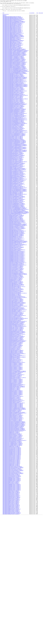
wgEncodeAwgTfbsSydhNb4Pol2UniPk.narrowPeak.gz (11, 519)
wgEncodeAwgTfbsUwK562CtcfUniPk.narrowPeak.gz (11, 607)
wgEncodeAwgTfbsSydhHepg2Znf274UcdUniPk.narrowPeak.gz (12, 414)
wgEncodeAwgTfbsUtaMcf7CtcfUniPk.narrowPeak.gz (11, 565)
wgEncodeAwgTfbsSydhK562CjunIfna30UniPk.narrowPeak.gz (12, 436)
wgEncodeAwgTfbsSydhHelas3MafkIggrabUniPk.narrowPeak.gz (13, 360)
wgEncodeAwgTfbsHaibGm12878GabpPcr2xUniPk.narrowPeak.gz (13, 98)
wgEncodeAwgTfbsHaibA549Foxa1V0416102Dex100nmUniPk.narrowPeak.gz (15, 65)
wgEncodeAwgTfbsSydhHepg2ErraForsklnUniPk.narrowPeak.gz (13, 392)
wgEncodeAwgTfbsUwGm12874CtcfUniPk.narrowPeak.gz (12, 586)
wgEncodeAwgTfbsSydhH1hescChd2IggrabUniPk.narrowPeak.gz (13, 318)
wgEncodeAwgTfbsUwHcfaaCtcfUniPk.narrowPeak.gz (11, 591)
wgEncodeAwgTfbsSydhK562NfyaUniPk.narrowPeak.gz (11, 466)
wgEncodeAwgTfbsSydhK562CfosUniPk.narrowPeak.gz (11, 433)
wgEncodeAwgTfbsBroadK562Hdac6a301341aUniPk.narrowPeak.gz (13, 43)
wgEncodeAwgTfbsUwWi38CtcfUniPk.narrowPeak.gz (11, 616)
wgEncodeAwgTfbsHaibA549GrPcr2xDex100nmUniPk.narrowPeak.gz (13, 69)
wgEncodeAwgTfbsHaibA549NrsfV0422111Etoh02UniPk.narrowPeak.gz (14, 70)
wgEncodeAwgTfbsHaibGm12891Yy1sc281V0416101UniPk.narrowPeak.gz (14, 130)
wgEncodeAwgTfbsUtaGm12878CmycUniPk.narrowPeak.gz (12, 539)
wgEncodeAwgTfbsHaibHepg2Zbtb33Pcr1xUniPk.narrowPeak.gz (13, 197)
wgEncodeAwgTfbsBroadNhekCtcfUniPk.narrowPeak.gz (12, 53)
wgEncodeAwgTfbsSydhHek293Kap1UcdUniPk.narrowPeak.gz (12, 335)
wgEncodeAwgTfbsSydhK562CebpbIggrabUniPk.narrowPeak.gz (13, 432)
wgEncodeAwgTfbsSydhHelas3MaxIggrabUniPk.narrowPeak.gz (13, 361)
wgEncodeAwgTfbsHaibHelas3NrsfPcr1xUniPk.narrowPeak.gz (13, 164)
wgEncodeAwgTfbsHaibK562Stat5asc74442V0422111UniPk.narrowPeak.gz (15, 224)
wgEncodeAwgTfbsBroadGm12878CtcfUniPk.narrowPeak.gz (12, 21)
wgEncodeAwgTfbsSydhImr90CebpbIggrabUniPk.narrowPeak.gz (13, 419)
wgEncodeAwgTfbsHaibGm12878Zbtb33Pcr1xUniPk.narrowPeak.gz (13, 123)
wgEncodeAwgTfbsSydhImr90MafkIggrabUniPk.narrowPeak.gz (13, 421)
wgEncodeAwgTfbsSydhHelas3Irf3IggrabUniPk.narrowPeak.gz (13, 359)
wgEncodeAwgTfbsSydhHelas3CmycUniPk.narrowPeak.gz (12, 350)
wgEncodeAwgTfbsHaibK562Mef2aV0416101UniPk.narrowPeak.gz (13, 213)
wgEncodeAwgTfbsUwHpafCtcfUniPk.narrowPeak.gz (11, 602)
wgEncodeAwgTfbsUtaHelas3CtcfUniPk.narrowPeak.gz (12, 549)
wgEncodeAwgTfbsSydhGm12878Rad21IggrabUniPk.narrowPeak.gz (13, 288)
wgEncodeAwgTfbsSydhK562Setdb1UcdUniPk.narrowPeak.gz (12, 481)
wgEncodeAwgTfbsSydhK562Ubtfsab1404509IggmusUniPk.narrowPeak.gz (14, 495)
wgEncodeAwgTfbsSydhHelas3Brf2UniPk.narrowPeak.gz (12, 345)
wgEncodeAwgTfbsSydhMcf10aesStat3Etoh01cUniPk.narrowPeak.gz (14, 515)
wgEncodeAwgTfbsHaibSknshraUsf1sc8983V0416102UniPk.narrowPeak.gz (15, 249)
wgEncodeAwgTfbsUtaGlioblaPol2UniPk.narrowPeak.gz (12, 538)
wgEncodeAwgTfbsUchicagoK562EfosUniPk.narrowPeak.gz (12, 530)
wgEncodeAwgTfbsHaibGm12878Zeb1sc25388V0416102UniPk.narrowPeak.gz (15, 124)
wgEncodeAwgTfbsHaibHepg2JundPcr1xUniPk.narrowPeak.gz (12, 178)
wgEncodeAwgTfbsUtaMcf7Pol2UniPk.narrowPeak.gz (11, 568)
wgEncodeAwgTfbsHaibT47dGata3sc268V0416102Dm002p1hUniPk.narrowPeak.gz (16, 255)
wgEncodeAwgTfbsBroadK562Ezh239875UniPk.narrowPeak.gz (12, 41)
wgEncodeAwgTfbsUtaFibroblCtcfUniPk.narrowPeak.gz (12, 536)
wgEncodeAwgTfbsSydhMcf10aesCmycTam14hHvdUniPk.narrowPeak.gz (14, 509)
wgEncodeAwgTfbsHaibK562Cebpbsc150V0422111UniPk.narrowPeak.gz (14, 203)
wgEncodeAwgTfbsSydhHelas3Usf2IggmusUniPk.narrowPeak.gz (13, 380)
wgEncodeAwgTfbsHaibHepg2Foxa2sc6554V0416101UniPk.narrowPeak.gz (14, 174)
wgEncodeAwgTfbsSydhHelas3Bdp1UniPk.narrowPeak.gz (12, 342)
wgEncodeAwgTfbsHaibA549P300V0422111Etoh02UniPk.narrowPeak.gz (14, 71)
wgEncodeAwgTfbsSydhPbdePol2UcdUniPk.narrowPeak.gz (12, 524)
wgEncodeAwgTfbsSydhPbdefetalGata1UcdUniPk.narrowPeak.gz (13, 525)
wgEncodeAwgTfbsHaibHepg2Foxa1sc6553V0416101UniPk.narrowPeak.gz (14, 172)
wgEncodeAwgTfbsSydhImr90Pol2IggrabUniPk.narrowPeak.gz (13, 422)
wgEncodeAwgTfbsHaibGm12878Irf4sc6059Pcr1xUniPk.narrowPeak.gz (14, 99)
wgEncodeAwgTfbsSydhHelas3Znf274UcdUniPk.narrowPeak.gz (13, 383)
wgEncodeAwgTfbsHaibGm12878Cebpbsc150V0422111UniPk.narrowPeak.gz (15, 93)
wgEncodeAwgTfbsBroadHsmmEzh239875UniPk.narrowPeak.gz (12, 34)
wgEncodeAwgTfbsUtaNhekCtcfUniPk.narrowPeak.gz (11, 569)
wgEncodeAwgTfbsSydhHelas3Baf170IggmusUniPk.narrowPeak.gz (13, 341)
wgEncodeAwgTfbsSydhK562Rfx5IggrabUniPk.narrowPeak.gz (12, 478)
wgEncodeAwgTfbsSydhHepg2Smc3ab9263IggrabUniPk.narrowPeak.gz (14, 409)
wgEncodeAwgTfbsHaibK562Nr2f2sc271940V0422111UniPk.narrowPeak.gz (15, 214)
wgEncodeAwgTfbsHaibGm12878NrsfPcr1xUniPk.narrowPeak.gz (13, 104)
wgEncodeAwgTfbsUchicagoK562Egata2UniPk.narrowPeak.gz (12, 531)
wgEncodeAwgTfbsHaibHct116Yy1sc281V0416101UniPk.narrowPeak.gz (14, 161)
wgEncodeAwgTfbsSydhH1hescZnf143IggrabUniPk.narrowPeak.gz (13, 332)
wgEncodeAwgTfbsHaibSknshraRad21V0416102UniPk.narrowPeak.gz (14, 248)
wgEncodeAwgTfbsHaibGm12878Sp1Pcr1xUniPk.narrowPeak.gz (13, 116)
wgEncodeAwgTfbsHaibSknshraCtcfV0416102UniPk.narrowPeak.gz (13, 246)
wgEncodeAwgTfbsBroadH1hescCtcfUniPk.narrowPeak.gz (12, 23)
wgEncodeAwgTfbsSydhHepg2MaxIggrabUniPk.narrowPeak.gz (12, 399)
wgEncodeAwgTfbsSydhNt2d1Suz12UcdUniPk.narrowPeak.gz (12, 520)
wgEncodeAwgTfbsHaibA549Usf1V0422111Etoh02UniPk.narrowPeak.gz (14, 79)
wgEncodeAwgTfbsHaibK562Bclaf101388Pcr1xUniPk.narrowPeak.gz (14, 201)
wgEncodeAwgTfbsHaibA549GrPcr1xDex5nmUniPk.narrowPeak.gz (13, 67)
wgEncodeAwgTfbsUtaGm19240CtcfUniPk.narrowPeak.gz (12, 545)
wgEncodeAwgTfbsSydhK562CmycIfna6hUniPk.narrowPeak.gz (12, 439)
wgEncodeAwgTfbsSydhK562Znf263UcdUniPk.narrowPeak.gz (12, 498)
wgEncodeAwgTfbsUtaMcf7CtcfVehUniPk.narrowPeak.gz (12, 566)
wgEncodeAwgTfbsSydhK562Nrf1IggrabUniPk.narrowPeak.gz (12, 468)
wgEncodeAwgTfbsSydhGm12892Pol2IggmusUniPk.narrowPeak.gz (13, 303)
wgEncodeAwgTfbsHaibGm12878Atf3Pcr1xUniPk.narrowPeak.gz (13, 88)
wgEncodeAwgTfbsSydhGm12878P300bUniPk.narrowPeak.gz (12, 283)
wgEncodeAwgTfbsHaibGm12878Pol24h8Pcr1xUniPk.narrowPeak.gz (13, 110)
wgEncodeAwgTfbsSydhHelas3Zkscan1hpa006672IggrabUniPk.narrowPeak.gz (15, 381)
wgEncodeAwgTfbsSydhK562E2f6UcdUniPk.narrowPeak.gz (12, 448)
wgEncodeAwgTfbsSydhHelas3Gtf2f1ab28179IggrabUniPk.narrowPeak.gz (15, 356)
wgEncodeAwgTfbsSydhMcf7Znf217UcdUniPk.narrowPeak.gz (12, 504)
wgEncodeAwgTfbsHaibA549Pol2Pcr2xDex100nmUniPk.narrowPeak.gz (14, 72)
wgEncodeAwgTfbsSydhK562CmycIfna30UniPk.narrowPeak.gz (12, 440)
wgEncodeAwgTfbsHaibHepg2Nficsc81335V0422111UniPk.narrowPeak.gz (14, 181)
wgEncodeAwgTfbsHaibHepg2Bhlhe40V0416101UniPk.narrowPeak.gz (14, 167)
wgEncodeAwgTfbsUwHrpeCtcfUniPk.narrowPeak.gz (11, 605)
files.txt (4, 17)
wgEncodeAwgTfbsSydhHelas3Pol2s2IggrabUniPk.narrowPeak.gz (13, 368)
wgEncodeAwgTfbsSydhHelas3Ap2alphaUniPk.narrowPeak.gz (12, 339)
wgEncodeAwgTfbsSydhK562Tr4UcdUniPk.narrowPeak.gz (12, 493)
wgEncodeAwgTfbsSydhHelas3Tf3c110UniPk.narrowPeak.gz (12, 379)
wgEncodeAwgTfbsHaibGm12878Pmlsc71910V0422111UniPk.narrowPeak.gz (15, 108)
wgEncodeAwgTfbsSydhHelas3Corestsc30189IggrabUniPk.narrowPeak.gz (15, 351)
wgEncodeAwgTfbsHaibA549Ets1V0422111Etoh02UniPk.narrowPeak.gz (14, 63)
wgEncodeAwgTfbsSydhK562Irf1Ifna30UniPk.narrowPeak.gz (12, 456)
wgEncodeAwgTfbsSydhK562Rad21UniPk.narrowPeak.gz (12, 477)
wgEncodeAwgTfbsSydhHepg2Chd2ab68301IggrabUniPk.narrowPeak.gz (14, 389)
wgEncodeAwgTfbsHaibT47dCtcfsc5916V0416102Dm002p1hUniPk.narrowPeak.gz (16, 250)
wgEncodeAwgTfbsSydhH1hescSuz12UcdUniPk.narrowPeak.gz (12, 329)
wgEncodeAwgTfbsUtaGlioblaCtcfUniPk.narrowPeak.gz (12, 537)
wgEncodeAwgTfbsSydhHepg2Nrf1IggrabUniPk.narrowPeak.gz (13, 402)
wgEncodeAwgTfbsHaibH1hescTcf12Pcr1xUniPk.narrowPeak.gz (13, 157)
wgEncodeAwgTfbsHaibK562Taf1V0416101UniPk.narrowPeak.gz (13, 225)
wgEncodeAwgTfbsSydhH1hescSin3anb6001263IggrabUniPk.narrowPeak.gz (15, 328)
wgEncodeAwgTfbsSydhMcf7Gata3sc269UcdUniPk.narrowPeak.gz (13, 502)
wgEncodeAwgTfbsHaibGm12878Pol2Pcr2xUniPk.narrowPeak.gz (13, 109)
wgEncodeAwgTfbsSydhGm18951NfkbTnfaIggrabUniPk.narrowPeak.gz (14, 309)
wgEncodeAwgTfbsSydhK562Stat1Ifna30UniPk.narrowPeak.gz (13, 484)
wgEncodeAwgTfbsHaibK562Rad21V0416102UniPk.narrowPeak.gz (13, 219)
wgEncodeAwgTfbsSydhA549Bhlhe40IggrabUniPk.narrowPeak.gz (13, 258)
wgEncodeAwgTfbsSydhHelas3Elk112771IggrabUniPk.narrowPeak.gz (14, 355)
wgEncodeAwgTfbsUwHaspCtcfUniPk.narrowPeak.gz (11, 589)
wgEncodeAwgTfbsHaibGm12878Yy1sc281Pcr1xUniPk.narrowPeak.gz (14, 122)
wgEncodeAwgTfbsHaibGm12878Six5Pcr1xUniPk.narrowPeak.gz (13, 115)
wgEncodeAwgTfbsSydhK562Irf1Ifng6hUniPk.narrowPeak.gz (12, 457)
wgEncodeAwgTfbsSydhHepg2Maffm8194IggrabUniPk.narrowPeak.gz (14, 397)
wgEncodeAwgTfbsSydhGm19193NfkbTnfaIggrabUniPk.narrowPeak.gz (14, 313)
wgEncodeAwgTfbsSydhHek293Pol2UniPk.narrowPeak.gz (12, 336)
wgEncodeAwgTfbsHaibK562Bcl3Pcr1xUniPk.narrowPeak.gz (12, 200)
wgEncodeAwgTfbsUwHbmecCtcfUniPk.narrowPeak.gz (11, 590)
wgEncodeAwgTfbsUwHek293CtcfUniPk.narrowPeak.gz (11, 595)
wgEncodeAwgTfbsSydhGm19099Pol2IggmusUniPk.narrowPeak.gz (13, 312)
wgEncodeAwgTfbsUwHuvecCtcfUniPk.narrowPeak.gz (11, 606)
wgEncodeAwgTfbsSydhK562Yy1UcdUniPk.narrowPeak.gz (12, 496)
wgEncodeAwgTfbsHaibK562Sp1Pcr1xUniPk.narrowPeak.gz (12, 222)
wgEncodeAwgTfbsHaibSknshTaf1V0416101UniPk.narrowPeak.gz (13, 245)
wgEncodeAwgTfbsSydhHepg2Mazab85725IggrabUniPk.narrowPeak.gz (14, 400)
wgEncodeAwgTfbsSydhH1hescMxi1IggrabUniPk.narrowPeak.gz (13, 325)
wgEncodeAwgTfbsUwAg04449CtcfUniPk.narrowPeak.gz (12, 573)
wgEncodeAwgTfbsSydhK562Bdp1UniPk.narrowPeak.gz (11, 427)
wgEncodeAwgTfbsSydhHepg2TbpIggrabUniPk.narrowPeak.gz (12, 411)
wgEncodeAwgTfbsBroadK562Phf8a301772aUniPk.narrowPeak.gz (13, 45)
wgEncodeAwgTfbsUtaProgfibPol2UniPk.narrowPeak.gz (12, 571)
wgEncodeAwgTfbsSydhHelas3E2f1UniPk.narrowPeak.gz (12, 352)
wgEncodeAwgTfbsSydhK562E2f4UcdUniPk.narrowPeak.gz (12, 447)
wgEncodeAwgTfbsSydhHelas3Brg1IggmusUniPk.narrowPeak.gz (13, 346)
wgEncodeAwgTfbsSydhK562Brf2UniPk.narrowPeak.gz (11, 430)
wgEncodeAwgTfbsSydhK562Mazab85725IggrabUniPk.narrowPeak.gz (14, 463)
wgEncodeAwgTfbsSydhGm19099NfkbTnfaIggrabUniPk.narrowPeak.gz (14, 311)
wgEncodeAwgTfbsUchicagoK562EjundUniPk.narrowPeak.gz (12, 534)
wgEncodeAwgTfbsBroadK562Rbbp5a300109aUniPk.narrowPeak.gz (13, 48)
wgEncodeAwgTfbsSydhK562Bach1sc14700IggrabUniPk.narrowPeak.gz (14, 426)
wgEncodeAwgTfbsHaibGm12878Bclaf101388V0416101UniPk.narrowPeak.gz (15, 92)
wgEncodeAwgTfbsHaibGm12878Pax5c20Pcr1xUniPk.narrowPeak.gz (13, 106)
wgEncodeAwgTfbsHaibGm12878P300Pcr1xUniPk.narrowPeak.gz (13, 105)
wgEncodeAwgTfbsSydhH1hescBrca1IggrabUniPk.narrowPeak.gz (13, 315)
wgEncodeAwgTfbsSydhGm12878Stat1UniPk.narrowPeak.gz (12, 291)
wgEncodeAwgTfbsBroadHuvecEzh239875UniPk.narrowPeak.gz (13, 37)
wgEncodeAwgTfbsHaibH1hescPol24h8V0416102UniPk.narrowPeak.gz (14, 146)
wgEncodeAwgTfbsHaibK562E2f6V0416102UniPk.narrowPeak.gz (13, 205)
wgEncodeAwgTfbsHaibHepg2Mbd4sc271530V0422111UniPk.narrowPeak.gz (15, 179)
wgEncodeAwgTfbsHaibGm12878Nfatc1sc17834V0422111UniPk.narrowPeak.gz (15, 102)
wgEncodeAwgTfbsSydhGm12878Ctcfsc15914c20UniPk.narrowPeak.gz (14, 270)
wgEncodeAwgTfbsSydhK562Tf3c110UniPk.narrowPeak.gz (12, 492)
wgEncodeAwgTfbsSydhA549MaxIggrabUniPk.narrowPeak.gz (12, 260)
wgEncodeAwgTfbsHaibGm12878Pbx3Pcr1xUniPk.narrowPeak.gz (13, 107)
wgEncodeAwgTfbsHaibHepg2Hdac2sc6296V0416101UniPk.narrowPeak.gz (14, 176)
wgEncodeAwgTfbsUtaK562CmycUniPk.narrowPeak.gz (11, 556)
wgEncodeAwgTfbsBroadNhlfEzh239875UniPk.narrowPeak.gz (12, 56)
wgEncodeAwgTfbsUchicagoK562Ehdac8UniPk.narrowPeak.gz (12, 532)
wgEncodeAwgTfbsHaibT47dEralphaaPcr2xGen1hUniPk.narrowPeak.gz (14, 252)
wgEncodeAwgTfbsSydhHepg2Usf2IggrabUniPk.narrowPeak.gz (13, 413)
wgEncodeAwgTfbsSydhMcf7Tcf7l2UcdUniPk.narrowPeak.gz (12, 503)
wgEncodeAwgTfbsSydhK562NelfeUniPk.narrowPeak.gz (12, 464)
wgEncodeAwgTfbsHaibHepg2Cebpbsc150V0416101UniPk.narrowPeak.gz (14, 168)
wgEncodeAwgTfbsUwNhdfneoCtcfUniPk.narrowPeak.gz (12, 610)
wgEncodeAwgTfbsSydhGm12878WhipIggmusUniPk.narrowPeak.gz (13, 296)
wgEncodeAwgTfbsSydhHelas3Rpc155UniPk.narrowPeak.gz (12, 372)
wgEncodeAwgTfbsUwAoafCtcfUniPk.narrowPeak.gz (11, 577)
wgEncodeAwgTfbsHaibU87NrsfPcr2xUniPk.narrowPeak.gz (12, 256)
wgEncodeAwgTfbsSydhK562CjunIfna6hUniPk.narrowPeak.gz (12, 435)
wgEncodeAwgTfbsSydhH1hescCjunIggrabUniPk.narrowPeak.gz (13, 319)
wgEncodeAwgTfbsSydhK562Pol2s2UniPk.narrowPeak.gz (12, 476)
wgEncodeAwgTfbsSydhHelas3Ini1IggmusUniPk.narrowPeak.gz (13, 358)
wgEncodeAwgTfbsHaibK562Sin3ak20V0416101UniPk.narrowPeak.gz (14, 220)
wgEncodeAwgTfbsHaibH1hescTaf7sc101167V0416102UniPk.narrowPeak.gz (15, 156)
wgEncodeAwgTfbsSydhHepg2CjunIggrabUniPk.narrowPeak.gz (13, 390)
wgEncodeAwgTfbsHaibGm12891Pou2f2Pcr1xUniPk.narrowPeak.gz (13, 127)
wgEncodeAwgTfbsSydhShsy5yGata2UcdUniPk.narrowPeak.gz (12, 527)
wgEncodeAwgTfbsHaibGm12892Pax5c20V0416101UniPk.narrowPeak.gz (14, 131)
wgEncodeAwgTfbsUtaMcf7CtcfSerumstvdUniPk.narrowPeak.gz (13, 564)
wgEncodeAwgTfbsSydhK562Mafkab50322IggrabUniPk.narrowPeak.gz (14, 461)
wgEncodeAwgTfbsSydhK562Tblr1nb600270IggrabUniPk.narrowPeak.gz (14, 490)
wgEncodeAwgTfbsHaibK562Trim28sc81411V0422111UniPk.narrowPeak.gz (15, 229)
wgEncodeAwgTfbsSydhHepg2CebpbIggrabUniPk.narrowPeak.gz (13, 388)
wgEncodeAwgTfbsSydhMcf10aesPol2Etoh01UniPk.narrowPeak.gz (13, 511)
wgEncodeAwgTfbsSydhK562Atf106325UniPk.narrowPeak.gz (12, 425)
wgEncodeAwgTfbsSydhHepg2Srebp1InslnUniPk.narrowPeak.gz (13, 410)
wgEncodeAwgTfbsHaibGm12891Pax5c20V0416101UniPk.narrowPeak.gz (14, 125)
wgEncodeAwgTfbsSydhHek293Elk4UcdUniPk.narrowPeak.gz (12, 334)
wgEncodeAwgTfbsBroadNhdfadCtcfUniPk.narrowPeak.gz (12, 51)
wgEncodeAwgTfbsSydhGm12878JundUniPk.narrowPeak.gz (12, 275)
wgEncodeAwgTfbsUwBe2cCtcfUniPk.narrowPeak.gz (11, 578)
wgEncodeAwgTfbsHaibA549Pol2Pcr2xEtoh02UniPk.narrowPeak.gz (13, 73)
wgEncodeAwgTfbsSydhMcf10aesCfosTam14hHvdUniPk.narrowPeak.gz (14, 506)
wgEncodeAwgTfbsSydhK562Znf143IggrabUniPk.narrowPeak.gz (13, 497)
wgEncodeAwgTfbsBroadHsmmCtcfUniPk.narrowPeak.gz (12, 33)
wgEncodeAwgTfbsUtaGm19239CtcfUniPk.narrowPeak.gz (12, 544)
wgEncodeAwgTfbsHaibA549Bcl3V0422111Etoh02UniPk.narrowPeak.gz (14, 59)
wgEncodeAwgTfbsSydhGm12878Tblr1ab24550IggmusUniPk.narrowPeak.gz (15, 293)
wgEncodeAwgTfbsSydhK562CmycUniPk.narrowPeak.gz (11, 444)
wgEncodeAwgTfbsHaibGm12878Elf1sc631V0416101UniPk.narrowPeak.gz (14, 95)
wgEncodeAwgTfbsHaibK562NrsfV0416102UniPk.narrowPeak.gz (13, 215)
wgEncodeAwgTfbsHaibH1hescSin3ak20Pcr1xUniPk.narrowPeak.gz (13, 150)
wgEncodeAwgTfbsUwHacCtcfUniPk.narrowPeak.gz (11, 588)
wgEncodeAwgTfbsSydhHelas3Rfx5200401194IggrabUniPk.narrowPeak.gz (15, 371)
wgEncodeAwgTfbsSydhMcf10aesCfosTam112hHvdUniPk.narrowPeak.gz (14, 507)
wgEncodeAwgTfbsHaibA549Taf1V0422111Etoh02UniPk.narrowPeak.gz (14, 75)
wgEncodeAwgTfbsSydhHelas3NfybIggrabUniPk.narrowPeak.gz (13, 365)
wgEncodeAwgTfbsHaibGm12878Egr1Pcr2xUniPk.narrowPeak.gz (13, 94)
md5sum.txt (4, 18)
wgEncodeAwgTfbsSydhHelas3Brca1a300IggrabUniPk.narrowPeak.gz (14, 343)
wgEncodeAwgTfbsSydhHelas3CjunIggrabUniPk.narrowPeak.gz (13, 349)
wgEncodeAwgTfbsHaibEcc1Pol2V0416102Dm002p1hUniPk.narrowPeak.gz (14, 87)
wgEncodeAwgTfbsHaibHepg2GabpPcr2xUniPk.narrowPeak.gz (12, 175)
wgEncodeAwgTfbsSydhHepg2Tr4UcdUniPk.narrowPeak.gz (12, 412)
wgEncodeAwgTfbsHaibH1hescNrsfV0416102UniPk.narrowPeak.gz (13, 144)
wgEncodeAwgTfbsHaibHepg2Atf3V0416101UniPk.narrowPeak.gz (13, 166)
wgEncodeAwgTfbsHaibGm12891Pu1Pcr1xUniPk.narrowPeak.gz (13, 128)
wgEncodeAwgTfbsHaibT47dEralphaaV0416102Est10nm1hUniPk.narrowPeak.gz (15, 253)
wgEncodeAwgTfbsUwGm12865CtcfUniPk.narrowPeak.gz (12, 583)
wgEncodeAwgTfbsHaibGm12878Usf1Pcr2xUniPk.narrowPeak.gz (13, 121)
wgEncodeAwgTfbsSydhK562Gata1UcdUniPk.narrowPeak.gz (12, 450)
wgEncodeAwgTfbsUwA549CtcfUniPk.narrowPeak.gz (11, 572)
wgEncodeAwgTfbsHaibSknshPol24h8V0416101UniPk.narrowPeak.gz (14, 243)
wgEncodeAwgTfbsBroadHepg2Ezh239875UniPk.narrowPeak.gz (13, 30)
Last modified (31, 15)
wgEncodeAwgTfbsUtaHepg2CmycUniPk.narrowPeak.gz (11, 551)
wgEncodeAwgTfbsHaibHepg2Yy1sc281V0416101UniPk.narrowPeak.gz (14, 195)
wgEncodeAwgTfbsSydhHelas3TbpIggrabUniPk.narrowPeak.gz (13, 376)
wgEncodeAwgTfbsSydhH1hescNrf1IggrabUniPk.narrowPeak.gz (13, 326)
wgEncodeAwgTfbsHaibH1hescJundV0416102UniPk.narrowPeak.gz (13, 142)
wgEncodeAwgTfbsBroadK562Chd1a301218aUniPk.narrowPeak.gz (13, 39)
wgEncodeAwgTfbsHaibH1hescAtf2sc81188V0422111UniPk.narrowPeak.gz (15, 135)
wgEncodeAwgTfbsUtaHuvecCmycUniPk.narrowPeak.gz (11, 554)
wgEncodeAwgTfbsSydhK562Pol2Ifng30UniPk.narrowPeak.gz (12, 472)
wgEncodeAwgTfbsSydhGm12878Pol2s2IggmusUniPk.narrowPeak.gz (13, 286)
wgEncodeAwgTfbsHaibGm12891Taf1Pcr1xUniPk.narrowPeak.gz (13, 129)
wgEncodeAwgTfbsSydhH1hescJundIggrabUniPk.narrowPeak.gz (13, 322)
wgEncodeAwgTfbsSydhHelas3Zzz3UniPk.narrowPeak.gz (12, 384)
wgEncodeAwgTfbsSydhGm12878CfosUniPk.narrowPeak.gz (12, 267)
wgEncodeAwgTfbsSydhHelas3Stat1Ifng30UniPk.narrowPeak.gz (13, 374)
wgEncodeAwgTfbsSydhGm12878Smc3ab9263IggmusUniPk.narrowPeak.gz (14, 290)
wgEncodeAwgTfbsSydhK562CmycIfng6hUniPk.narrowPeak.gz (12, 441)
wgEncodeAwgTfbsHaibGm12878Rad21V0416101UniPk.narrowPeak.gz (14, 113)
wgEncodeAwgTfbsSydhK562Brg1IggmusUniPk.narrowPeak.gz (12, 431)
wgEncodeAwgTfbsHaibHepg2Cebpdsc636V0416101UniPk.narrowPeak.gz (14, 169)
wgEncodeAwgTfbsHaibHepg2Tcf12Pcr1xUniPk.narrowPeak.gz (13, 192)
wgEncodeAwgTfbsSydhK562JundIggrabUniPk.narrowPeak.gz (12, 458)
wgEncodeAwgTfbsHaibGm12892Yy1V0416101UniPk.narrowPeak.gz (13, 134)
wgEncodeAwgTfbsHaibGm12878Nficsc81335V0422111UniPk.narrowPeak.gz (15, 103)
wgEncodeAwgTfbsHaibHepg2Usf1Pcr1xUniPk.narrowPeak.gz (12, 194)
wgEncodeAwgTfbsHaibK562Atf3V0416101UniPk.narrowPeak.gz (13, 199)
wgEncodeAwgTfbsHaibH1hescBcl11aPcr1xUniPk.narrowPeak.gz (13, 137)
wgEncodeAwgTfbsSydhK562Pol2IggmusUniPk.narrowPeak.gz (12, 473)
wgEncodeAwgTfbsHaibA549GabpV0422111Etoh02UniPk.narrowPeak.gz (14, 66)
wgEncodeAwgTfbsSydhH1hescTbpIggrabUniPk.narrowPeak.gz (13, 330)
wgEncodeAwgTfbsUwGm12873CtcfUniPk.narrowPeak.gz (12, 585)
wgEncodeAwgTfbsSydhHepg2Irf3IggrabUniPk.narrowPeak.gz (13, 395)
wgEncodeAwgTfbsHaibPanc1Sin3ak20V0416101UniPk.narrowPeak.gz (14, 236)
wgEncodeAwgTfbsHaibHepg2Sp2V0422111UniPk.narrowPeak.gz (13, 190)
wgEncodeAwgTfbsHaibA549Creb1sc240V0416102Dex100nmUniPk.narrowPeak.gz (16, 60)
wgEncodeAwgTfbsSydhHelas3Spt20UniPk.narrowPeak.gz (12, 373)
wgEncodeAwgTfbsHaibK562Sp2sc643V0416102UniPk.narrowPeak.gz (14, 223)
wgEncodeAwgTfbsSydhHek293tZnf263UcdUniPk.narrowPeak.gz (13, 338)
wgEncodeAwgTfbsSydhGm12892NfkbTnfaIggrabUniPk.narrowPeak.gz (14, 302)
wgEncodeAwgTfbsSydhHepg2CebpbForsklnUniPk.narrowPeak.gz (13, 387)
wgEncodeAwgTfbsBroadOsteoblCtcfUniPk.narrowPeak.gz (12, 57)
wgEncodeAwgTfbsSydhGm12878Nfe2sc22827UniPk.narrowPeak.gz (13, 278)
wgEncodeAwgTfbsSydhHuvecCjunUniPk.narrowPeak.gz (12, 416)
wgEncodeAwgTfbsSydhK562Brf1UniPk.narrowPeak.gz (11, 429)
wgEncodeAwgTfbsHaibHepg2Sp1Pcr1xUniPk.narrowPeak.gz (12, 189)
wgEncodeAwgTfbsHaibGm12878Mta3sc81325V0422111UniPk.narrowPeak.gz (15, 101)
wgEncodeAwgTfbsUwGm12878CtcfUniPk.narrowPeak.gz (12, 587)
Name (3, 15)
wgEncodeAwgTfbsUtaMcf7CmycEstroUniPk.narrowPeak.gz (12, 559)
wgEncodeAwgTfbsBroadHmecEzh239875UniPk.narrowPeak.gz (12, 32)
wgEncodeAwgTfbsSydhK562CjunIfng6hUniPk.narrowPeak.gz (12, 437)
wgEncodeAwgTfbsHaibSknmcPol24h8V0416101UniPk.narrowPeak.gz (14, 241)
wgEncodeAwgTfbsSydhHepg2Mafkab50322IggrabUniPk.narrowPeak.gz (14, 398)
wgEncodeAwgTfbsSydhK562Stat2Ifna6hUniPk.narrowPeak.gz (13, 487)
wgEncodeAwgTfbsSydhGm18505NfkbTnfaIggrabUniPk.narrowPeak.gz (14, 306)
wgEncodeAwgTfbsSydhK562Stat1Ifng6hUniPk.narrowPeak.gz (13, 485)
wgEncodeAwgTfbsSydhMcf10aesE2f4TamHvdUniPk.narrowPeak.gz (13, 510)
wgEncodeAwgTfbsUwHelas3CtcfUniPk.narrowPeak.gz (11, 596)
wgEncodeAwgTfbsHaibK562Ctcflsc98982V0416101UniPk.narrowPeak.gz (14, 204)
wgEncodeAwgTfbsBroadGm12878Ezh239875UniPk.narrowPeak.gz (13, 22)
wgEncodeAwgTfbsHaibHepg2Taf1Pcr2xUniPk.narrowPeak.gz (12, 191)
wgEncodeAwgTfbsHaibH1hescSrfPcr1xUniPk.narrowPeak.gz (12, 154)
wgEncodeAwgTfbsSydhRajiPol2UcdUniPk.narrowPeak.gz (12, 526)
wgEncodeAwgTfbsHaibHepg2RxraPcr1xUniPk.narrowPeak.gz (12, 187)
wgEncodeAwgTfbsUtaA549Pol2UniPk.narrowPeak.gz (11, 535)
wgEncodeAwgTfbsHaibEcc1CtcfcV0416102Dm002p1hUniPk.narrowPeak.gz (15, 81)
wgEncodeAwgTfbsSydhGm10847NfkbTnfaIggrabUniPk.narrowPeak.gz (14, 263)
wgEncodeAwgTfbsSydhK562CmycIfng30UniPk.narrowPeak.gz (12, 442)
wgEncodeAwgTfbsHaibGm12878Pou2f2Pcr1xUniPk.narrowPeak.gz (13, 111)
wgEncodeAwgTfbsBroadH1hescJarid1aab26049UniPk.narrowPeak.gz (14, 25)
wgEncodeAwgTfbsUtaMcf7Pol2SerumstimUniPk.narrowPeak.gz (13, 567)
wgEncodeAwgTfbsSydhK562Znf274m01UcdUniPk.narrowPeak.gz (13, 500)
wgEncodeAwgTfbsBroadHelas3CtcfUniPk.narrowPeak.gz (12, 27)
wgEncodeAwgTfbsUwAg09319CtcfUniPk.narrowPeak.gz (12, 575)
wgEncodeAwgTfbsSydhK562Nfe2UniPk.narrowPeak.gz (11, 465)
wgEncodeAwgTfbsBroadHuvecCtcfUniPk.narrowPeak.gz (12, 36)
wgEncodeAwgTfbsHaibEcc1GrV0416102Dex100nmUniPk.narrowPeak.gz (14, 86)
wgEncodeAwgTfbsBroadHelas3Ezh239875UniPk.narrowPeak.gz (13, 28)
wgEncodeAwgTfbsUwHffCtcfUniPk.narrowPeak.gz (11, 598)
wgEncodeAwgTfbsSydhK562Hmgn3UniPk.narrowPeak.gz (12, 453)
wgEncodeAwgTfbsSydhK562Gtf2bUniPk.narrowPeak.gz (12, 451)
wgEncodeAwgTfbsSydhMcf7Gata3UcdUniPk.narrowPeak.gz (12, 501)
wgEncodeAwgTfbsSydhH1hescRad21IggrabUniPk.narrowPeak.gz (13, 327)
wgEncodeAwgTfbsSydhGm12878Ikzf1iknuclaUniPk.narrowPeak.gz (13, 274)
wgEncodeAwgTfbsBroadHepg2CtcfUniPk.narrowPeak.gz (12, 29)
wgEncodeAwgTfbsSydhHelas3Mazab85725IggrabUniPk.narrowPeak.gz (14, 362)
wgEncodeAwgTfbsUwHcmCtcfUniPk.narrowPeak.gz (11, 592)
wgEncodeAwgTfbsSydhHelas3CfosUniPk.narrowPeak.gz (12, 347)
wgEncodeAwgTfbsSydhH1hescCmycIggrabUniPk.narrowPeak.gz (13, 320)
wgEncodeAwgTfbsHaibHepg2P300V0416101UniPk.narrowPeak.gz (13, 184)
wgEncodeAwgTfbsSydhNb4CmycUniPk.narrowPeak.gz (11, 517)
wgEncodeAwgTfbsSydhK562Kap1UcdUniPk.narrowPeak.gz (12, 459)
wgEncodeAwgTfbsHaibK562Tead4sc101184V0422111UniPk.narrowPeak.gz (15, 227)
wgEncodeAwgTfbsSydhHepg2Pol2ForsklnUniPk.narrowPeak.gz (13, 405)
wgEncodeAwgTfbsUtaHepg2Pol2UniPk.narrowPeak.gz (11, 553)
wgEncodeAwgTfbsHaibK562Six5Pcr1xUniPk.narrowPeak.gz (12, 221)
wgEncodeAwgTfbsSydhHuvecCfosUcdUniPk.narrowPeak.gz (12, 415)
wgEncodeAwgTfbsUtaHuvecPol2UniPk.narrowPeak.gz (11, 555)
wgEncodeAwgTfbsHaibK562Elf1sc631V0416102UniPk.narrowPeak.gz (14, 207)
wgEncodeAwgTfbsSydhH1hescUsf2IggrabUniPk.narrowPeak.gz (13, 331)
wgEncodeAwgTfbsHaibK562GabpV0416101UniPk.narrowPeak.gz (13, 210)
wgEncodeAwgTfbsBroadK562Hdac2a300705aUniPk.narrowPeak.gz (13, 42)
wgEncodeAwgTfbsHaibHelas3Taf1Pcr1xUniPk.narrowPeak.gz (13, 165)
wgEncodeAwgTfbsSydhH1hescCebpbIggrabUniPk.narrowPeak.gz (13, 316)
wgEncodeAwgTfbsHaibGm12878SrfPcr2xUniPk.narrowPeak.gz (13, 117)
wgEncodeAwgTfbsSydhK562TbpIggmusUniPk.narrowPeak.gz (12, 491)
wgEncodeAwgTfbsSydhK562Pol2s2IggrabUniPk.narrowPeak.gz (13, 475)
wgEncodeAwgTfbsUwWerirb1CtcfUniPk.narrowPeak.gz (12, 615)
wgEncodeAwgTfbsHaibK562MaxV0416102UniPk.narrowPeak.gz (13, 212)
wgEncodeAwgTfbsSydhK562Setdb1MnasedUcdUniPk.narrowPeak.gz (13, 480)
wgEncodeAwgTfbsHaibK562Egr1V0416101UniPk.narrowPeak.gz (13, 206)
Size (37, 15)
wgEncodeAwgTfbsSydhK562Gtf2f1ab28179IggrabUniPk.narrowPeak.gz (14, 452)
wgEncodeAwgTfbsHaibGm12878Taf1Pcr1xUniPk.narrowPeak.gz (13, 119)
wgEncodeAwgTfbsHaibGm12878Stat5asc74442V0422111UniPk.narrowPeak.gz (15, 118)
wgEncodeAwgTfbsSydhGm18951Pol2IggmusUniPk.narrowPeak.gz (13, 310)
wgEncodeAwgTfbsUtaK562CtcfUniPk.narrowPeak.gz (11, 557)
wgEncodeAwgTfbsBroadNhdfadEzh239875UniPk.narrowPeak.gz (13, 52)
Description (41, 15)
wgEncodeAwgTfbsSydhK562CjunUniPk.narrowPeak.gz (11, 438)
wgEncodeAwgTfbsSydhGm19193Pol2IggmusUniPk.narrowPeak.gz (13, 314)
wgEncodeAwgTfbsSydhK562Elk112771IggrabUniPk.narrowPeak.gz (13, 449)
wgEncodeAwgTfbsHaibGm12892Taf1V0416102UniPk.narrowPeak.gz (13, 133)
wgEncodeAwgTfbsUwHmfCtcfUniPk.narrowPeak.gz (11, 601)
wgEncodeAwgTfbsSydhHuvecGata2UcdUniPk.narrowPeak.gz (12, 417)
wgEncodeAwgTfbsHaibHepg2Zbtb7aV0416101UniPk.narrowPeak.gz (13, 196)
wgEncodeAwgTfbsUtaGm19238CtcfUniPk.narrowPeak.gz (12, 543)
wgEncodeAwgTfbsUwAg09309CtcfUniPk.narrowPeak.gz (12, 574)
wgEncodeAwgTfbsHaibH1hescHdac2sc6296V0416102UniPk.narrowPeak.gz (15, 141)
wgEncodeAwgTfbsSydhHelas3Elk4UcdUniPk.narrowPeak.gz (12, 354)
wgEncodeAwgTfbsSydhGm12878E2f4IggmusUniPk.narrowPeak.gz (13, 271)
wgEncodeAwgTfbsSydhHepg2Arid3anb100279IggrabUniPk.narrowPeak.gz (15, 385)
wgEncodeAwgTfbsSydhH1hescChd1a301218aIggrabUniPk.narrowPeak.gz (14, 317)
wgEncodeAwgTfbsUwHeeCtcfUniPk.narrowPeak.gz (11, 594)
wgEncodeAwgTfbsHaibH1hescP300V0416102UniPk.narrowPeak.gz (13, 145)
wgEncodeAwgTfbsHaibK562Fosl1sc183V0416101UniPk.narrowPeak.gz (14, 209)
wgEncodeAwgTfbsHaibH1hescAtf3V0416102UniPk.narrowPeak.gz (13, 136)
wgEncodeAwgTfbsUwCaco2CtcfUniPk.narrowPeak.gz (11, 580)
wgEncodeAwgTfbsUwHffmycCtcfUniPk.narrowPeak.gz (11, 599)
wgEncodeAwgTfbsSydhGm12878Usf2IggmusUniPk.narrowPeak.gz (13, 295)
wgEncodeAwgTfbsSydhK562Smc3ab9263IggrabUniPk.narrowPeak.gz (14, 483)
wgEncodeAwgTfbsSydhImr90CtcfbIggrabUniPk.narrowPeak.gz (13, 420)
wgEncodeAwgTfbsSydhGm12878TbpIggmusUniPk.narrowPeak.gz (13, 294)
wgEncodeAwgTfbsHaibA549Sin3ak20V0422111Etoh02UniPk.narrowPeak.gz (15, 74)
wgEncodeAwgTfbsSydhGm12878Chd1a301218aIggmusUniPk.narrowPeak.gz (15, 268)
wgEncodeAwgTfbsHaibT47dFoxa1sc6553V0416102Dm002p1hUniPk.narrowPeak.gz (16, 254)
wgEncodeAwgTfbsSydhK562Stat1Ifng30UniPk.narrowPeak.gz (13, 486)
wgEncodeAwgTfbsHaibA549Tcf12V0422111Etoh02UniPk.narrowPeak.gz (14, 76)
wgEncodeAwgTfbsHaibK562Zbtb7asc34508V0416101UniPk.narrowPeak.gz (15, 232)
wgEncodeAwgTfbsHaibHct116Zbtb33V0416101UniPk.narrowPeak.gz (14, 162)
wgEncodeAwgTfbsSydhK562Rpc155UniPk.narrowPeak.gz (12, 479)
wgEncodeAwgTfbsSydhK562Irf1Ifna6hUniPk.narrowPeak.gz (12, 455)
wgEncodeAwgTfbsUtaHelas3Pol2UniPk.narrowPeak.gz (12, 550)
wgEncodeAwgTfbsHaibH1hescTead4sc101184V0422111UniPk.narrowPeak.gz (15, 158)
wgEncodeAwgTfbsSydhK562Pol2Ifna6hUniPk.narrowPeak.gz (12, 470)
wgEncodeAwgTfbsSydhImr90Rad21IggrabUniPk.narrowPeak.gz (13, 423)
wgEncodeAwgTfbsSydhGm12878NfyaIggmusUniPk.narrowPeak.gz (13, 280)
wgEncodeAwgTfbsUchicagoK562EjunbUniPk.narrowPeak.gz (12, 533)
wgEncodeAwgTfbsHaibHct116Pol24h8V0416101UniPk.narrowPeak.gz (14, 160)
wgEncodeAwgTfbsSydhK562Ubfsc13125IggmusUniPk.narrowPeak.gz (14, 494)
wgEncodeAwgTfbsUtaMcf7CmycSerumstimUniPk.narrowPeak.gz (13, 560)
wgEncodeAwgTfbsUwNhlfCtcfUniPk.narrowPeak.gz (11, 612)
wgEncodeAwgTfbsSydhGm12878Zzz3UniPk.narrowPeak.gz (12, 300)
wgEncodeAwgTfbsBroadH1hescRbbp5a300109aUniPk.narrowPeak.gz (14, 26)
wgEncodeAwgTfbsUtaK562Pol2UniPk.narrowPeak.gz (11, 558)
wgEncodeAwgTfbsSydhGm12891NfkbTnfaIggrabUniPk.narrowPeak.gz (14, 301)
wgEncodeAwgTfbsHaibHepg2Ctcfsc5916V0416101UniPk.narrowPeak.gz (14, 170)
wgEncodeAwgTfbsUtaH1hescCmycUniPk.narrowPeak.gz (12, 546)
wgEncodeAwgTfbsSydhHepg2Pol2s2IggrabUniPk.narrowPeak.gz (13, 406)
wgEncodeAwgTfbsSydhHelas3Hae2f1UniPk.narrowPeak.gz (12, 357)
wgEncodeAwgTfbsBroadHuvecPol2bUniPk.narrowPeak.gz (12, 38)
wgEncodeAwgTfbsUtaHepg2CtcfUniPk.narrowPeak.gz (11, 552)
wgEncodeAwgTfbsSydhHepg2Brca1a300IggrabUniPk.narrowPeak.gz (14, 386)
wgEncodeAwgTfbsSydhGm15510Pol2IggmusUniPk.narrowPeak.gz (13, 305)
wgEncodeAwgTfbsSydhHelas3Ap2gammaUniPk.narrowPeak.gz (12, 340)
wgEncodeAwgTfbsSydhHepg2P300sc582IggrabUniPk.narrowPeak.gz (14, 403)
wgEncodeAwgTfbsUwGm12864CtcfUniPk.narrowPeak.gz (12, 582)
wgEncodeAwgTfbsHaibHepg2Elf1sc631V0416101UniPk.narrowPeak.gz (14, 171)
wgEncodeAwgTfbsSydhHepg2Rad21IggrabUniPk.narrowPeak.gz (13, 407)
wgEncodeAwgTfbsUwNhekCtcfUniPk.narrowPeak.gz (11, 611)
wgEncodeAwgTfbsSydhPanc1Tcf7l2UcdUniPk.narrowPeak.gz (12, 522)
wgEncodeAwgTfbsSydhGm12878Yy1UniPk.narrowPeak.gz (12, 297)
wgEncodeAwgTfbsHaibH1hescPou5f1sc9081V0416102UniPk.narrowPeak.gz (15, 147)
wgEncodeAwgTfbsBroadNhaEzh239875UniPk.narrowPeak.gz (12, 50)
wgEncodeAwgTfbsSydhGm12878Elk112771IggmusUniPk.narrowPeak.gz (14, 273)
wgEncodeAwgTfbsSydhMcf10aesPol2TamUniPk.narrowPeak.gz (13, 512)
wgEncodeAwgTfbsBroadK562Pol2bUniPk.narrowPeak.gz (12, 47)
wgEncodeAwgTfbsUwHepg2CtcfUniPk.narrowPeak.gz (11, 597)
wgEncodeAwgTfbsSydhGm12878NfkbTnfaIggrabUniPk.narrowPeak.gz (14, 279)
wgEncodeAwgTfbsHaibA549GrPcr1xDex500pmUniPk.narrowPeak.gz (13, 68)
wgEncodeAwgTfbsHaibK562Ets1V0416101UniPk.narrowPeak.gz (13, 208)
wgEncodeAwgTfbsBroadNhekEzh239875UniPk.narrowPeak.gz (12, 54)
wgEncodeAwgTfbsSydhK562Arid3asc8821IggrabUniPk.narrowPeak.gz (14, 424)
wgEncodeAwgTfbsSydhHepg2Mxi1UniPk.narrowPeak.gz (12, 401)
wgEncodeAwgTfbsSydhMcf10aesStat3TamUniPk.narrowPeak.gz (13, 516)
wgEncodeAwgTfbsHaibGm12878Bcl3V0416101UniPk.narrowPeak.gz (13, 90)
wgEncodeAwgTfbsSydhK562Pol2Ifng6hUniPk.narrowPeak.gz (12, 471)
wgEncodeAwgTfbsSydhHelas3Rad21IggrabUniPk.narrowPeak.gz (13, 370)
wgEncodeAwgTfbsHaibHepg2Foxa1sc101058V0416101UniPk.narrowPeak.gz (15, 173)
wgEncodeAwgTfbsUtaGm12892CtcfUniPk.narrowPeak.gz (12, 542)
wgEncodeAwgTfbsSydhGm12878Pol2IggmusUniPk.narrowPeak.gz (13, 284)
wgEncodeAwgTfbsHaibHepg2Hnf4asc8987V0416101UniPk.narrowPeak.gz (14, 177)
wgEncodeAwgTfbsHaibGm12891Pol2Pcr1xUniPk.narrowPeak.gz (13, 126)
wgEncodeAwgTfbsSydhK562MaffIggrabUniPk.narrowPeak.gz (12, 460)
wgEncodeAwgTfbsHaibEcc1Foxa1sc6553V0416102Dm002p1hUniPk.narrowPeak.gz (16, 85)
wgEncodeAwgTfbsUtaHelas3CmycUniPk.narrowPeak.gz (12, 548)
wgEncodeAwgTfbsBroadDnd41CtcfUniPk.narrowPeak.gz (12, 19)
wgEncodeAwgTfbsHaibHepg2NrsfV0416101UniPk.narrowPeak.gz (13, 183)
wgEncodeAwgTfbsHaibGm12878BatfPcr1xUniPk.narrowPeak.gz (13, 89)
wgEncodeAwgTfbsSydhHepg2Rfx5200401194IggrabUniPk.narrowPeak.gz (14, 408)
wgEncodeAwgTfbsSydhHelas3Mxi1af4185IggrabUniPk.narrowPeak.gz (14, 363)
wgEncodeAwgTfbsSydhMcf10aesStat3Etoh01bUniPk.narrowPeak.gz (14, 514)
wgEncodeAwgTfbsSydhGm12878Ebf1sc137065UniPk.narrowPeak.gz (13, 272)
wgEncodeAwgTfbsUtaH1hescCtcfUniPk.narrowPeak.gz (12, 547)
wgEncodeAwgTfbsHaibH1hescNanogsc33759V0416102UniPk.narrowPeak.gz (15, 143)
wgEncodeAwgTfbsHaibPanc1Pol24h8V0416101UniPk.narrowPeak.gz (14, 235)
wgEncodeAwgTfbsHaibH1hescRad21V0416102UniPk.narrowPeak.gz (13, 148)
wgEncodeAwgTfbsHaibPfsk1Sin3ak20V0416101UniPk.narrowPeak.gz (14, 238)
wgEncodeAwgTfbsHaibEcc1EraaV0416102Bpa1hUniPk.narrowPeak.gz (14, 82)
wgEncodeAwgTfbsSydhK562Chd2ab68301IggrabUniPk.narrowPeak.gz (14, 434)
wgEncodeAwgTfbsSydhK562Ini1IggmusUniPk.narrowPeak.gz (12, 454)
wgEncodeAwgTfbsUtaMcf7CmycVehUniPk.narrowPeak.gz (12, 561)
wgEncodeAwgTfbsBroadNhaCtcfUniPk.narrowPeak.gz (11, 49)
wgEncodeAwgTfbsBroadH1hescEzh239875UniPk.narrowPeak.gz (13, 24)
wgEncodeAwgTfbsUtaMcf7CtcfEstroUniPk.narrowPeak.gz (12, 562)
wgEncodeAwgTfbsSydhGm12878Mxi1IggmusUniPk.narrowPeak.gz (13, 277)
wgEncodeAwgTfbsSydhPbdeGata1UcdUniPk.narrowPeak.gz (12, 523)
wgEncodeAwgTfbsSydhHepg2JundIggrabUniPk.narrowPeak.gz (13, 396)
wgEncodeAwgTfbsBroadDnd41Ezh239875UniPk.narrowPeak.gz (13, 20)
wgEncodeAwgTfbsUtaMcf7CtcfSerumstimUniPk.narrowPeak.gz (13, 563)
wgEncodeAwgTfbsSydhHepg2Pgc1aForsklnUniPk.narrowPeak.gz (13, 404)
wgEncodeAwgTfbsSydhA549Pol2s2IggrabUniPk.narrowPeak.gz (13, 261)
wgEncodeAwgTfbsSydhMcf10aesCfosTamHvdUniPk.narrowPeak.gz (13, 508)
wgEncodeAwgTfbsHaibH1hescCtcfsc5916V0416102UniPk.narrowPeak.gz (14, 138)
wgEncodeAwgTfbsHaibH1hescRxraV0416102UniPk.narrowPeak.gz (13, 149)
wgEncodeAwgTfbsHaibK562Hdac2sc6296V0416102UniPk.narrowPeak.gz (14, 211)
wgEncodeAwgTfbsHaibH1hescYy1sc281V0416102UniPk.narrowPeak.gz (14, 159)
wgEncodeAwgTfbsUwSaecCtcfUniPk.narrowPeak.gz (11, 613)
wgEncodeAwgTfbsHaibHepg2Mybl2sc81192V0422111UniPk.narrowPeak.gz (15, 180)
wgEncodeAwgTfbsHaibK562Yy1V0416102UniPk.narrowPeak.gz (13, 231)
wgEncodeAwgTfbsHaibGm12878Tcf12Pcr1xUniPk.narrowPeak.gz (13, 120)
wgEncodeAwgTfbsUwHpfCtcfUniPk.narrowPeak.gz (11, 603)
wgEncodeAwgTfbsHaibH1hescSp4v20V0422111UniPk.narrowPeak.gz (14, 153)
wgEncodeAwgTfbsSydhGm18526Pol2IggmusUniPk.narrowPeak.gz (13, 308)
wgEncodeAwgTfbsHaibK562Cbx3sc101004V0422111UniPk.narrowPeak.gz (14, 202)
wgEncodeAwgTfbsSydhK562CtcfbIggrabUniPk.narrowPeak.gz (13, 446)
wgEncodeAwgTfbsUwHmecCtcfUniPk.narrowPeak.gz (11, 600)
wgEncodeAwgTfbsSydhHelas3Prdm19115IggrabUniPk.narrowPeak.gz (14, 369)
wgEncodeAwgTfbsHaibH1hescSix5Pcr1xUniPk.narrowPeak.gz (13, 151)
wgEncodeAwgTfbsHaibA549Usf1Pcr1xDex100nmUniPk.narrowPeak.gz (14, 77)
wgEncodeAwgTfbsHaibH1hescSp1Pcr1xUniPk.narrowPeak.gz (12, 152)
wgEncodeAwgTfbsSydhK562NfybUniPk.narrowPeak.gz (11, 467)
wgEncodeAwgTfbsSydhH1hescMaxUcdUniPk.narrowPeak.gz (12, 324)
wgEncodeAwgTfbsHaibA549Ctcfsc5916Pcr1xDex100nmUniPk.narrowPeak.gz (15, 61)
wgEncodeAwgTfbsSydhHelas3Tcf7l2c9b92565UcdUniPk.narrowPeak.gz (14, 378)
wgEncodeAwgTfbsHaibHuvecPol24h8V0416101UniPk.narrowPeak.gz (14, 198)
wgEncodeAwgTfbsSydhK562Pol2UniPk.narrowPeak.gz (11, 474)
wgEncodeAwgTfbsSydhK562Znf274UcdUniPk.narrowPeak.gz (12, 499)
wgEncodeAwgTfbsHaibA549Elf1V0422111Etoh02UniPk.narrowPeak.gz (14, 62)
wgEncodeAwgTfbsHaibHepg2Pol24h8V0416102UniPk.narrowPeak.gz (14, 185)
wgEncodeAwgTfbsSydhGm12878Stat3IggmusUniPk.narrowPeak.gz (13, 292)
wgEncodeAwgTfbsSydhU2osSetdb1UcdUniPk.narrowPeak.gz (12, 529)
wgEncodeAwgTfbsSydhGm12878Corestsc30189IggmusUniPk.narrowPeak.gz (15, 269)
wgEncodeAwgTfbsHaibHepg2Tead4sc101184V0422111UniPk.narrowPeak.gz (15, 193)
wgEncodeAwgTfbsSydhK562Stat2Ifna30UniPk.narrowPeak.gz (13, 488)
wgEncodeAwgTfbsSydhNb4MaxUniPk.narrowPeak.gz (11, 518)
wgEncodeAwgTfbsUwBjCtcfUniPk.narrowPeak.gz (11, 579)
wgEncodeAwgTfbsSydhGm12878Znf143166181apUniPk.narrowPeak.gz (14, 299)
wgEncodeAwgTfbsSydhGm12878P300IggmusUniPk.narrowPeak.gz (13, 282)
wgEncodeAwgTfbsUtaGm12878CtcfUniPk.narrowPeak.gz (12, 540)
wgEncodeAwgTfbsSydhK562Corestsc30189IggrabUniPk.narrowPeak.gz (14, 445)
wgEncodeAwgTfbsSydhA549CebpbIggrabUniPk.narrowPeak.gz (13, 259)
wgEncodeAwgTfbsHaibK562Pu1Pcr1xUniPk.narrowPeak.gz (12, 218)
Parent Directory (6, 16)
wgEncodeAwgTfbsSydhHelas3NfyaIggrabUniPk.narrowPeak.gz (13, 364)
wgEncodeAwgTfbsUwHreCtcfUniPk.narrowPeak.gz (11, 604)
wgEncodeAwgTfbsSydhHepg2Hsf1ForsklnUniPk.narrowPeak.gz (13, 394)
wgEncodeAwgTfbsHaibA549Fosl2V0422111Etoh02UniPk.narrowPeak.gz (14, 64)
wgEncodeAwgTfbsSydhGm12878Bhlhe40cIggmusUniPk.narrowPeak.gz (14, 265)
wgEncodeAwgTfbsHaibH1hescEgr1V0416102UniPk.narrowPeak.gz (13, 139)
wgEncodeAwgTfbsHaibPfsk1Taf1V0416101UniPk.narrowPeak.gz (13, 239)
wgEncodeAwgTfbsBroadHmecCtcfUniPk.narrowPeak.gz (12, 31)
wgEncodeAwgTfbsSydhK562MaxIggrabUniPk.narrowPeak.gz (12, 462)
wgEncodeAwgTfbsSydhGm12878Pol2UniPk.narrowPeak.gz (12, 285)
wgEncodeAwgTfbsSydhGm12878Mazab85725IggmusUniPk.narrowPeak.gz (14, 276)
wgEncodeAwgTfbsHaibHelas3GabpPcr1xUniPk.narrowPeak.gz (13, 163)
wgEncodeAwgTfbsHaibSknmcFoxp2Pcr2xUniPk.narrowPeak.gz (13, 240)
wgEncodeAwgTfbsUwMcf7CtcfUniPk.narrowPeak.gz (11, 608)
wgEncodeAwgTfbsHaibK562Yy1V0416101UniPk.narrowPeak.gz (13, 230)
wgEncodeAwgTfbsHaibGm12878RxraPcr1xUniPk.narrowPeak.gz (13, 114)
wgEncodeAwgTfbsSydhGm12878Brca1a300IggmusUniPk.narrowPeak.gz (14, 266)
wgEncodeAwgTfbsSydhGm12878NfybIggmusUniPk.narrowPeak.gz (13, 281)
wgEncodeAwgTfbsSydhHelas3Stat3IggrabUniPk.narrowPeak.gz (13, 375)
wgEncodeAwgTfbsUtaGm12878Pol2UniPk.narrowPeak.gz (12, 541)
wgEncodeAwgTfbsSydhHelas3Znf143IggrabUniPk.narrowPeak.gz (13, 382)
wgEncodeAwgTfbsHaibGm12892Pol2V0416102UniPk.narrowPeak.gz (13, 132)
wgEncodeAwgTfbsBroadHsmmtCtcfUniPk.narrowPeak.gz (12, 35)
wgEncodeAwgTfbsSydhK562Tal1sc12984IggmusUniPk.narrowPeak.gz (14, 489)
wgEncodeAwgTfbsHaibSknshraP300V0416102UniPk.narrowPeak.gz (13, 247)
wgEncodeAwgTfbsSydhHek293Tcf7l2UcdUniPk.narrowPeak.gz (13, 337)
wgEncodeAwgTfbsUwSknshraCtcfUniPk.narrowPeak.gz (12, 614)
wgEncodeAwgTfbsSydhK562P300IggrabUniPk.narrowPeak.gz (12, 469)
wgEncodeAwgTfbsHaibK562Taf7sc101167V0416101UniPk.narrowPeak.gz (14, 226)
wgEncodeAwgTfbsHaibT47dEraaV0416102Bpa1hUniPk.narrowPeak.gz (14, 251)
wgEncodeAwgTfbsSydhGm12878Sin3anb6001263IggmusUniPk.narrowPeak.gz (15, 289)
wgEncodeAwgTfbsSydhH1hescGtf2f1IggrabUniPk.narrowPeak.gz (13, 321)
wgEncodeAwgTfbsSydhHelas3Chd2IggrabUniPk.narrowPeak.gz (13, 348)
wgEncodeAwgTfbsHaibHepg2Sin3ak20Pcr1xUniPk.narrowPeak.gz (13, 188)
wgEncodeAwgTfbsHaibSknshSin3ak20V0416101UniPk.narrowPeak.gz (14, 244)
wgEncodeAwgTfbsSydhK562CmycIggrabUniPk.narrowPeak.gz (12, 443)
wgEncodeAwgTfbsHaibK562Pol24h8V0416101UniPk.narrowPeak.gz (13, 217)
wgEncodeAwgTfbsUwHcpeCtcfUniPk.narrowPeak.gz (11, 593)
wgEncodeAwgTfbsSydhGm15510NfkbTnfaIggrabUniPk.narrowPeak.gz (14, 304)
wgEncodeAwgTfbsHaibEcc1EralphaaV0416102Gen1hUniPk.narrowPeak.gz (15, 84)
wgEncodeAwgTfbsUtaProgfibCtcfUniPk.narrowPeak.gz (12, 570)
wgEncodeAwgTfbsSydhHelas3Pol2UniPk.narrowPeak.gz (12, 367)
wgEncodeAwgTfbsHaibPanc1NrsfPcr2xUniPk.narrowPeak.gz (12, 234)
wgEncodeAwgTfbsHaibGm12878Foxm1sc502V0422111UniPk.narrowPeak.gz (15, 97)
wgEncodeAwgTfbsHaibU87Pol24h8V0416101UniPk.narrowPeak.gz (13, 257)
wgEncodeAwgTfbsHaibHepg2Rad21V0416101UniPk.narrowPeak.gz (13, 186)
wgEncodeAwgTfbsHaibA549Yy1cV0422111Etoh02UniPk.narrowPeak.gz (14, 80)
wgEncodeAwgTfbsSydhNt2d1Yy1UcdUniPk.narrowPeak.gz (12, 521)
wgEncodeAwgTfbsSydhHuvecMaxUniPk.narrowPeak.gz (11, 418)
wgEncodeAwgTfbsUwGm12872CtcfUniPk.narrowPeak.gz (12, 584)
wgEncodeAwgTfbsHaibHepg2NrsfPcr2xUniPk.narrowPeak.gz (12, 182)
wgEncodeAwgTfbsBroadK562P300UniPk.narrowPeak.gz (12, 44)
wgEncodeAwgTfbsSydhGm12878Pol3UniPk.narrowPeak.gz (12, 287)
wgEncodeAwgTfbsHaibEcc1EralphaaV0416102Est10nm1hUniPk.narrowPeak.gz (15, 83)
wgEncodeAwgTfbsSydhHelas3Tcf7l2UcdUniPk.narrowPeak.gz (13, 377)
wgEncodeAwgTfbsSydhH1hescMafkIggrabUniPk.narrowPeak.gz (13, 323)
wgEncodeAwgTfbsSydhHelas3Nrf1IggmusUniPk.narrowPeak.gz (13, 366)
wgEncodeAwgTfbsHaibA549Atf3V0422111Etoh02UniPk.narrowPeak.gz (14, 58)
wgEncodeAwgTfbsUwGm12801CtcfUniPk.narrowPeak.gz (12, 581)
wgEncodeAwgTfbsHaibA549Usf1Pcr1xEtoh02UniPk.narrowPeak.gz (13, 78)
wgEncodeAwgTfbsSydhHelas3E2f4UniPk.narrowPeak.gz (12, 353)
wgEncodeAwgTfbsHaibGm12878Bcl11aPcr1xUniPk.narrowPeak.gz (13, 91)
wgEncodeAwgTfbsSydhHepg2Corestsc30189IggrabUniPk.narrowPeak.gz (14, 391)
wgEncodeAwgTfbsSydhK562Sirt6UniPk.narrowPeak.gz (12, 482)
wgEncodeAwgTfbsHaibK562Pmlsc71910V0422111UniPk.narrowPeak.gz (14, 216)
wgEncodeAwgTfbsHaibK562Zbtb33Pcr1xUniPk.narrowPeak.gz (13, 233)
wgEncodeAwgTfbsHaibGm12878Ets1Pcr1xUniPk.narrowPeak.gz (13, 96)
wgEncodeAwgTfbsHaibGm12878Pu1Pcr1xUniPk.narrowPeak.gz (13, 112)
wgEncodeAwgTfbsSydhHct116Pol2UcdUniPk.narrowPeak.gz (12, 333)
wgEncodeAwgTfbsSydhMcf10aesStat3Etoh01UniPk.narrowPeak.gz (13, 513)
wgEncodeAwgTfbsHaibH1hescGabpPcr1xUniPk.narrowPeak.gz (13, 140)
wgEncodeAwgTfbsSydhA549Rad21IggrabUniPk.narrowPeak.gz (13, 262)
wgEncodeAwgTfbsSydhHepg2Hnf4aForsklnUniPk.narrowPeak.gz (13, 393)
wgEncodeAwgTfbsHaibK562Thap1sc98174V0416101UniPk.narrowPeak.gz (14, 228)
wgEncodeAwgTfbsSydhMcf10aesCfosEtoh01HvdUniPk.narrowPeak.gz (14, 505)
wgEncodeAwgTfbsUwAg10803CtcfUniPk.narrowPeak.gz (12, 576)
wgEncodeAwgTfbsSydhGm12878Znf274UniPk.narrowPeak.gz (12, 298)
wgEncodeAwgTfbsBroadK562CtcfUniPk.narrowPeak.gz (12, 40)
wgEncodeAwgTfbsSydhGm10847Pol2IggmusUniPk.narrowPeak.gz (13, 264)
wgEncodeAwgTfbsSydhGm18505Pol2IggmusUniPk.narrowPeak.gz (13, 307)
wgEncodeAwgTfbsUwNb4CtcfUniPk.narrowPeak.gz (11, 609)
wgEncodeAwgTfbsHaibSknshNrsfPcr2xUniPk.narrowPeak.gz (12, 242)
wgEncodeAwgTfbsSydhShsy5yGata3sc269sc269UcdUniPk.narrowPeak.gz (14, 528)
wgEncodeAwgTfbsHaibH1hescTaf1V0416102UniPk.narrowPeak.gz (13, 155)
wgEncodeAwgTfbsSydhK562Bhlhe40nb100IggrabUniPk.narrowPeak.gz (14, 428)
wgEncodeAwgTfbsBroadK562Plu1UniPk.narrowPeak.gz (12, 46)
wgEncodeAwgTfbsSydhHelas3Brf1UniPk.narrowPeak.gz (12, 344)
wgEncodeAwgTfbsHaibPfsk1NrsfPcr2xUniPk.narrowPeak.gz (12, 237)
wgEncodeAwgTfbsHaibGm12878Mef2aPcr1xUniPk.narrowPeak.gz (13, 100)
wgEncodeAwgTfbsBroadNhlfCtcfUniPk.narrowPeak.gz (12, 55)
